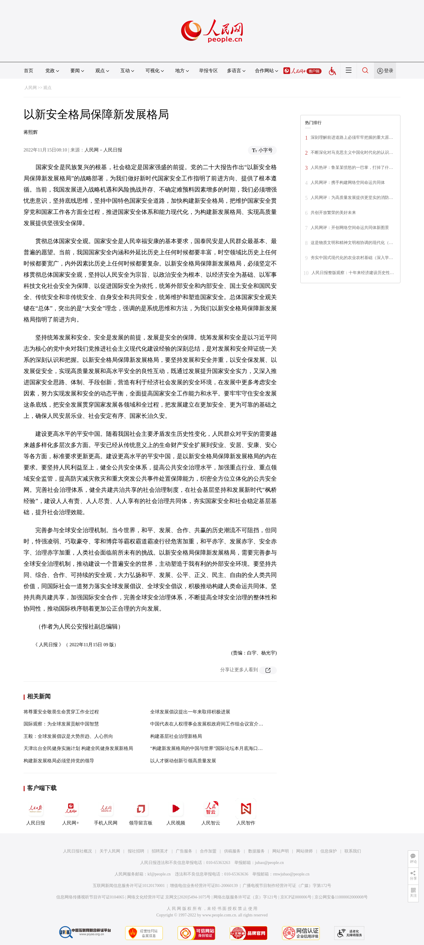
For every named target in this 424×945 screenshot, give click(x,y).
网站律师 (304, 851)
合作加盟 (208, 851)
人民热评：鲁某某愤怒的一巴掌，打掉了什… (352, 167)
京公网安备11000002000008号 (341, 897)
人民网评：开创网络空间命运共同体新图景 (350, 227)
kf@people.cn (159, 874)
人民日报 (35, 811)
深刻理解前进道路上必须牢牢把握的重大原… (352, 137)
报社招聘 (136, 851)
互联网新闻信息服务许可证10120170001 (129, 885)
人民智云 (211, 811)
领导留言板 (141, 811)
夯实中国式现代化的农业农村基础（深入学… (352, 257)
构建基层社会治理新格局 (176, 736)
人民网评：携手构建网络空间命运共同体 (348, 182)
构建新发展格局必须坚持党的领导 (59, 760)
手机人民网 (105, 811)
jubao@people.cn (269, 862)
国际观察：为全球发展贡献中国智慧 (61, 723)
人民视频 (175, 811)
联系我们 (352, 851)
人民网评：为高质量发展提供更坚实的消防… (352, 197)
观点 (47, 87)
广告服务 (184, 851)
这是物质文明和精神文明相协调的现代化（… (352, 242)
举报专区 (208, 70)
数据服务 (256, 851)
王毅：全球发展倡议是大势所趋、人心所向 (68, 736)
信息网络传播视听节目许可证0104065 (90, 897)
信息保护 (328, 851)
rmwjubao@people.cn (291, 874)
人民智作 (246, 811)
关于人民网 (110, 851)
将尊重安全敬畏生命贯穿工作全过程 (61, 711)
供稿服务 (232, 851)
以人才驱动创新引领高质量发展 (183, 760)
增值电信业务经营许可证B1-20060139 (204, 885)
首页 (28, 70)
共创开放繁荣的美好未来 (333, 212)
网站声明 (280, 851)
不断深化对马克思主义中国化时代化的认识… (352, 152)
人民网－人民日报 (103, 149)
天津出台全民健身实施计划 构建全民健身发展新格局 (78, 748)
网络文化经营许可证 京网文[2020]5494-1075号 (169, 897)
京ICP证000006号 (296, 897)
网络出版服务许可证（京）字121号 (245, 897)
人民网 (30, 87)
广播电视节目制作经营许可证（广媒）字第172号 (287, 885)
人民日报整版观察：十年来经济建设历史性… (353, 273)
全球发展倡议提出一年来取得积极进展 (190, 711)
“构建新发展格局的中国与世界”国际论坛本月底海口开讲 (208, 748)
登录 (388, 70)
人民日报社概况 (77, 851)
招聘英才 (160, 851)
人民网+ (70, 811)
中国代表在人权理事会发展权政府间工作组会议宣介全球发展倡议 (218, 723)
